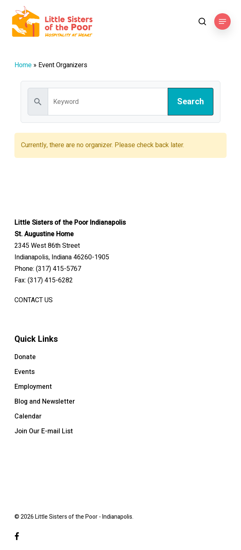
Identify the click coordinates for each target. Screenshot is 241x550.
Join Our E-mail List (43, 431)
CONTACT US (33, 300)
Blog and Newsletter (44, 402)
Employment (33, 387)
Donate (25, 357)
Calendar (28, 416)
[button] (222, 21)
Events (24, 372)
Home (23, 65)
